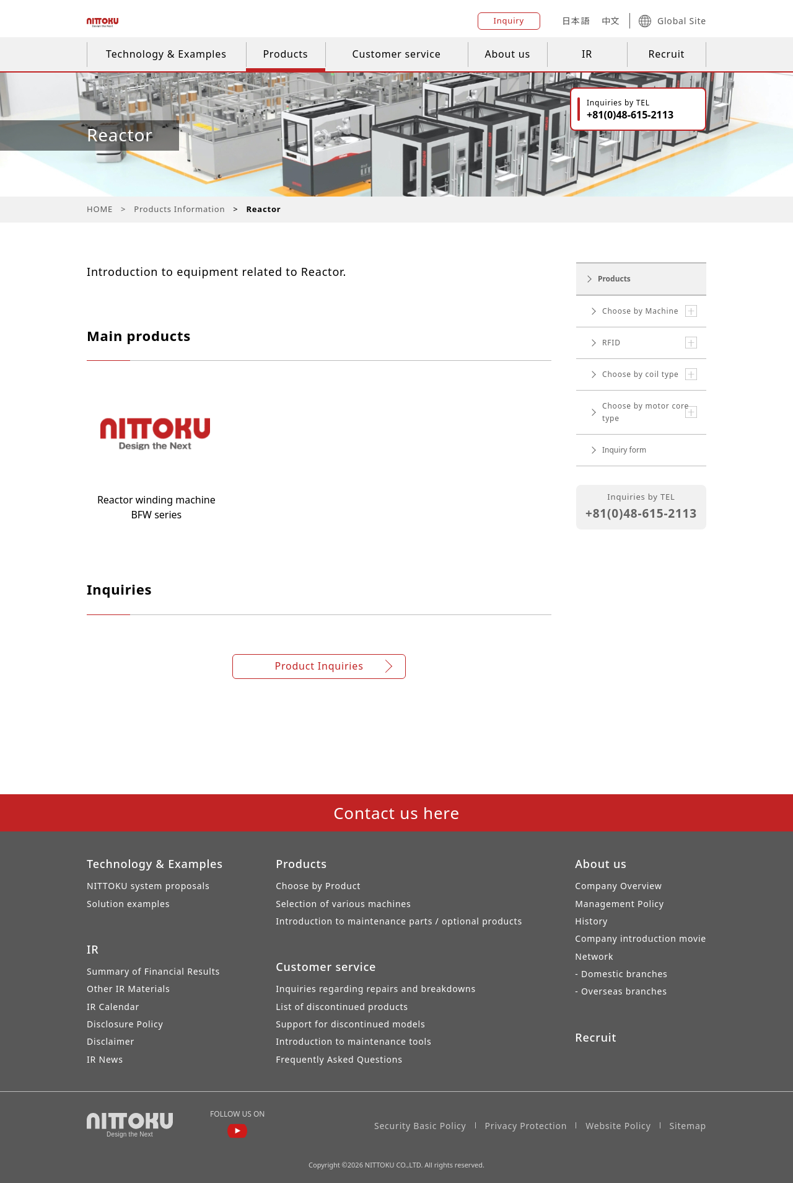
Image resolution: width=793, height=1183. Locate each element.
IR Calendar (113, 1006)
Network (594, 956)
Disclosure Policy (125, 1024)
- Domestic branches (621, 974)
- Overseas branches (621, 991)
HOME (100, 209)
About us (507, 54)
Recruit (666, 54)
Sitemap (688, 1126)
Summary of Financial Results (153, 971)
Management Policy (619, 904)
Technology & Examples (166, 54)
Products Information (179, 209)
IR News (105, 1059)
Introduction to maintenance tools (353, 1041)
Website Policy (618, 1126)
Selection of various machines (343, 904)
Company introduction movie (640, 938)
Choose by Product (318, 886)
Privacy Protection (526, 1126)
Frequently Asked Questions (339, 1059)
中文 (611, 21)
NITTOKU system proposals (148, 886)
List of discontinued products (342, 1006)
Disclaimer (110, 1041)
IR (587, 54)
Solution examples (128, 904)
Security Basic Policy (420, 1126)
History (591, 921)
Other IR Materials (128, 989)
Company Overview (618, 886)
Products (285, 54)
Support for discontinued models (350, 1024)
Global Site (672, 21)
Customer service (397, 54)
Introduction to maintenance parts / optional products (399, 921)
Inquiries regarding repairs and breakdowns (376, 989)
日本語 (575, 21)
